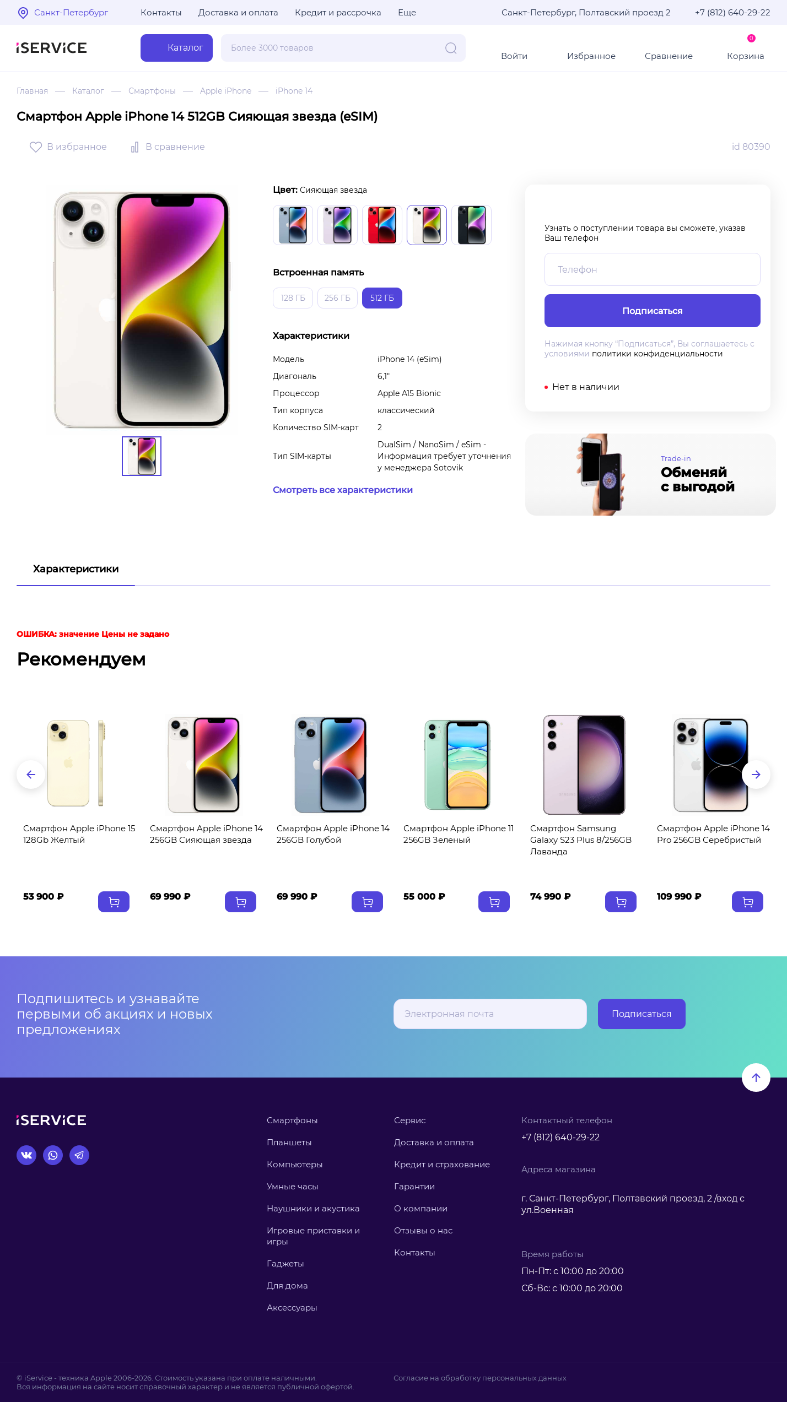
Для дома (287, 1285)
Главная (32, 91)
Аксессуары (292, 1307)
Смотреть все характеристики (343, 490)
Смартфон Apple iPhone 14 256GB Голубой (333, 834)
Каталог (88, 91)
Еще (407, 12)
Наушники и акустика (313, 1208)
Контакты (161, 12)
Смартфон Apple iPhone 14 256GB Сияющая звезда (206, 834)
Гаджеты (285, 1263)
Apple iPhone (225, 91)
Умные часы (293, 1186)
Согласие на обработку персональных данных (480, 1377)
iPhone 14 (294, 91)
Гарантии (414, 1186)
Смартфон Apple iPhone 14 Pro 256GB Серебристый (713, 834)
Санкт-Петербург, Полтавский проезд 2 (586, 12)
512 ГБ (382, 298)
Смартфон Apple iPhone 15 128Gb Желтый (79, 834)
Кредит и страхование (442, 1164)
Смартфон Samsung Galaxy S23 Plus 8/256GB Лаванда (581, 840)
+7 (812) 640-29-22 (732, 12)
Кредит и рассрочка (338, 12)
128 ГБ (293, 298)
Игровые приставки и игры (313, 1236)
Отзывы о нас (423, 1230)
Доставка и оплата (238, 12)
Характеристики (75, 569)
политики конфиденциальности (657, 354)
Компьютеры (295, 1164)
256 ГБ (338, 298)
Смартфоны (152, 91)
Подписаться (642, 1014)
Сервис (409, 1120)
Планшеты (289, 1142)
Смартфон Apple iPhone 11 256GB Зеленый (458, 834)
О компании (421, 1208)
